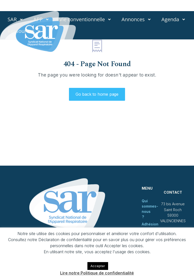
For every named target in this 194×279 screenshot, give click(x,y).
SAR (15, 19)
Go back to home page (97, 94)
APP (41, 19)
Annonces (136, 19)
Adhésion (150, 224)
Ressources (24, 31)
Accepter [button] (97, 266)
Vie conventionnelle (85, 19)
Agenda (173, 19)
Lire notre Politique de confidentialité (97, 272)
